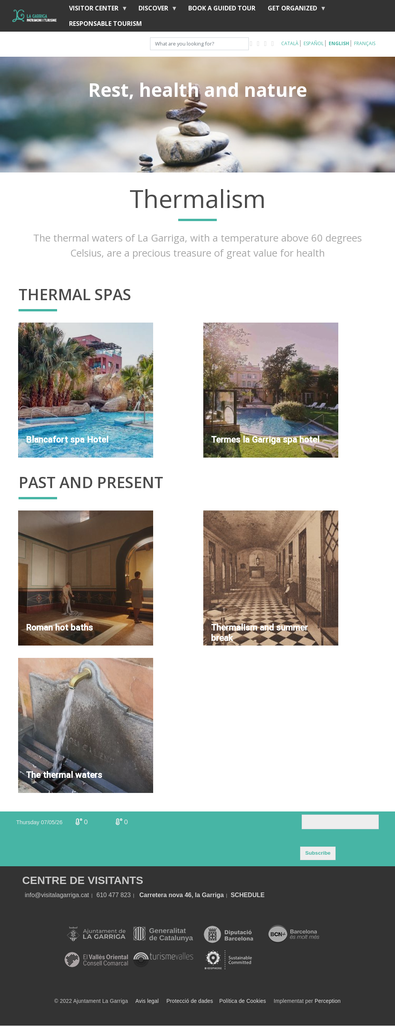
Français (364, 43)
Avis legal (147, 1001)
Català (290, 43)
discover (154, 10)
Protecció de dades (190, 1001)
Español (314, 43)
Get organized (294, 10)
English (339, 43)
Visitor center (95, 10)
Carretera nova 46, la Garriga (181, 895)
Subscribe (318, 853)
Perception (328, 1001)
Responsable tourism (105, 23)
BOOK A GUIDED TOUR (221, 8)
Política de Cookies (242, 1001)
